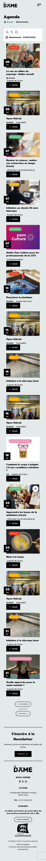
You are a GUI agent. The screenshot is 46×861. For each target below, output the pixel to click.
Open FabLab (14, 118)
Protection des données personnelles (23, 847)
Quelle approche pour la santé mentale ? (20, 684)
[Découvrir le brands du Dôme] (20, 781)
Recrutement (23, 849)
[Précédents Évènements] (23, 704)
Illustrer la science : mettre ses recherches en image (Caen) (21, 163)
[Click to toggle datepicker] (21, 37)
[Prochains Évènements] (23, 713)
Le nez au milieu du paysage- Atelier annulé (20, 73)
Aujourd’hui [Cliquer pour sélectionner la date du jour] (23, 709)
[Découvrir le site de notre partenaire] (23, 830)
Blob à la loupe (15, 556)
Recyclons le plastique (19, 297)
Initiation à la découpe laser (22, 380)
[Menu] (39, 5)
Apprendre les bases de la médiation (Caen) (21, 514)
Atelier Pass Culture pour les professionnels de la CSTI (22, 254)
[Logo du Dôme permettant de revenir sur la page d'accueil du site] (10, 4)
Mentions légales (23, 844)
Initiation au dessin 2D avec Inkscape (22, 209)
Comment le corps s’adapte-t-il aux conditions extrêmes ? (22, 467)
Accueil (10, 22)
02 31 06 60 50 (23, 800)
